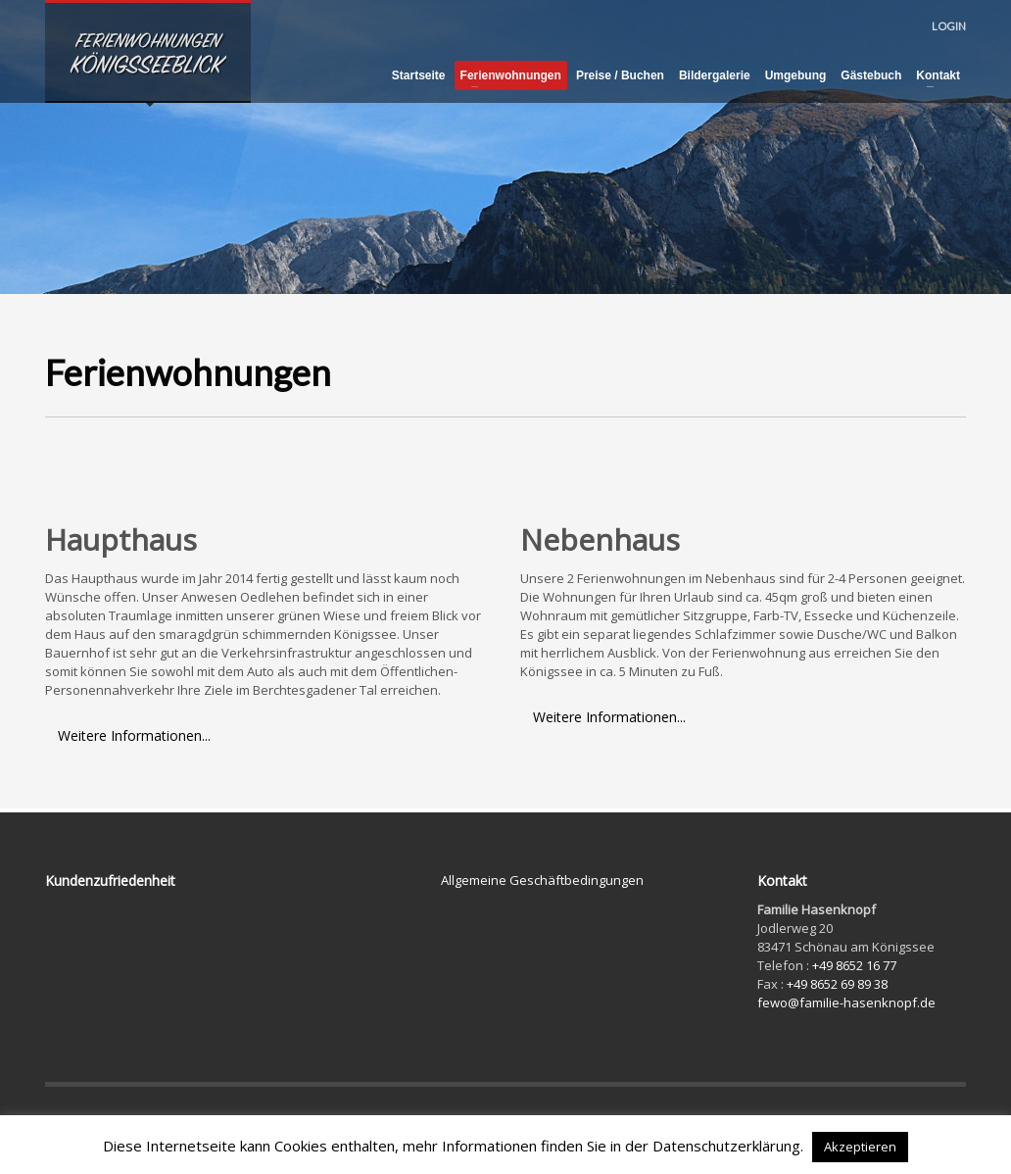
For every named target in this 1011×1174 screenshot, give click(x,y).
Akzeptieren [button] (860, 1146)
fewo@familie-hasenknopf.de (846, 1002)
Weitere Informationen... (134, 735)
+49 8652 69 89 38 (837, 984)
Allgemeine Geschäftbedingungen (542, 880)
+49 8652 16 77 (854, 965)
